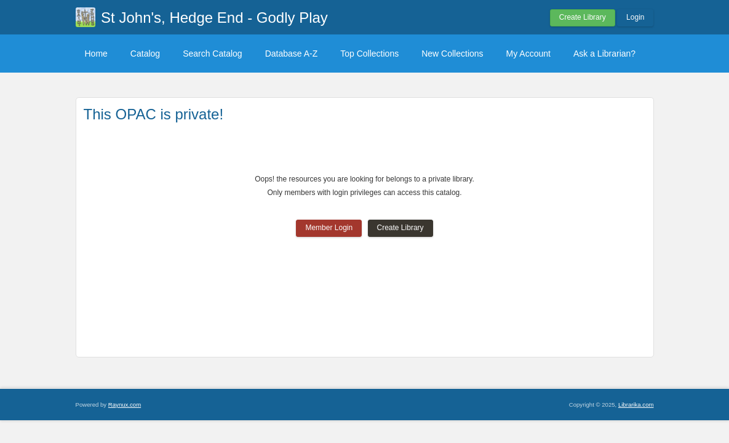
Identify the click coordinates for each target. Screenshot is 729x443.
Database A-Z (291, 53)
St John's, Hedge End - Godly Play (214, 17)
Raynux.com (124, 404)
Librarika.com (636, 404)
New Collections (452, 53)
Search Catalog (212, 53)
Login (635, 17)
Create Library (582, 17)
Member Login (329, 227)
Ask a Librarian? (604, 53)
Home (96, 53)
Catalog (145, 53)
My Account (528, 53)
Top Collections (369, 53)
